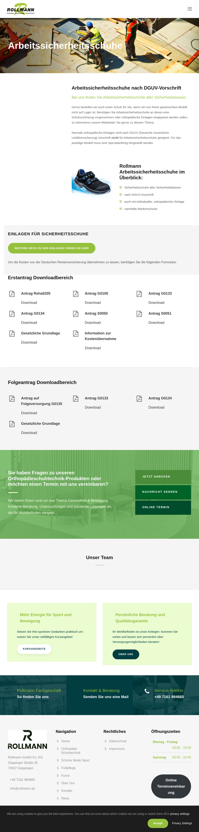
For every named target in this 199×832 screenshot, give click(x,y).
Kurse (65, 776)
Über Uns (68, 784)
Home (65, 742)
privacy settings (179, 813)
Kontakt (66, 792)
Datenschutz (118, 742)
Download (29, 304)
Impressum (117, 750)
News (65, 799)
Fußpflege (68, 769)
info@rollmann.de (22, 789)
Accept (158, 823)
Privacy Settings (182, 823)
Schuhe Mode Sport (75, 761)
